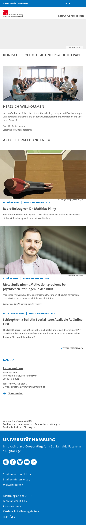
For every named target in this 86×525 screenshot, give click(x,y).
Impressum (23, 424)
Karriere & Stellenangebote (20, 511)
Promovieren (11, 506)
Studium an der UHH (16, 474)
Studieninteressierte (15, 479)
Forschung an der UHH (16, 496)
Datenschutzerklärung (46, 424)
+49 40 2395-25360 (17, 383)
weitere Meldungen (73, 348)
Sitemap (28, 427)
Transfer (8, 516)
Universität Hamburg (15, 3)
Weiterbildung (12, 485)
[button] (66, 3)
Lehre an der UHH (14, 501)
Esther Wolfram (13, 368)
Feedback (8, 424)
